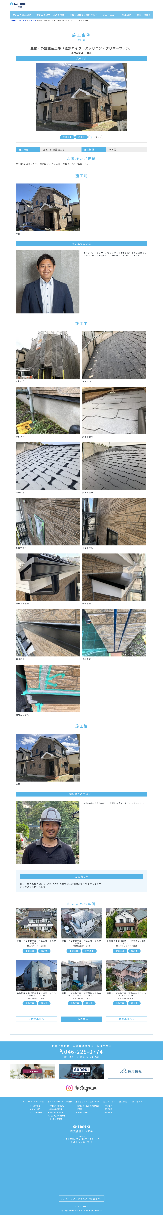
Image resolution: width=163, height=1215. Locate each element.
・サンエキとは (34, 1106)
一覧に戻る (81, 1019)
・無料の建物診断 (55, 1109)
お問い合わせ (144, 14)
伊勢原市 (89, 950)
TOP (22, 1101)
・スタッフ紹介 (34, 1109)
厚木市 (81, 137)
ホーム (14, 20)
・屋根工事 (107, 1109)
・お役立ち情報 (81, 1112)
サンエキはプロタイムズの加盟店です (81, 1198)
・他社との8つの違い (56, 1106)
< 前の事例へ (36, 1019)
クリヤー (96, 137)
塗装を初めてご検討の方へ (83, 14)
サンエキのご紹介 (22, 14)
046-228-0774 (81, 1051)
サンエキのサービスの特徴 (50, 14)
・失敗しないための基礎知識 (87, 1106)
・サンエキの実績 (35, 1112)
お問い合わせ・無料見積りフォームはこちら (82, 1046)
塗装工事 (32, 20)
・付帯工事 (107, 1112)
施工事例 (126, 14)
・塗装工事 (107, 1106)
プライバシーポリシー (81, 1206)
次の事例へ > (126, 1019)
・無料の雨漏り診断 (56, 1112)
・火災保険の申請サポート (58, 1115)
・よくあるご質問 (55, 1119)
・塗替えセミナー (82, 1109)
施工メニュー (110, 14)
